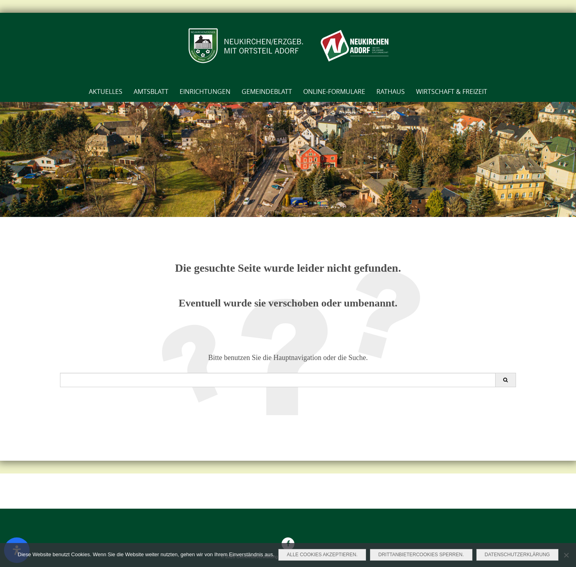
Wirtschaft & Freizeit (451, 91)
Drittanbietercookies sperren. (421, 554)
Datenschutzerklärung (517, 554)
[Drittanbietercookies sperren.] (566, 555)
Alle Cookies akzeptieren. (322, 554)
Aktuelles (105, 91)
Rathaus (390, 91)
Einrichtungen (205, 91)
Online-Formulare (334, 91)
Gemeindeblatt (267, 91)
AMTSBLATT (151, 91)
